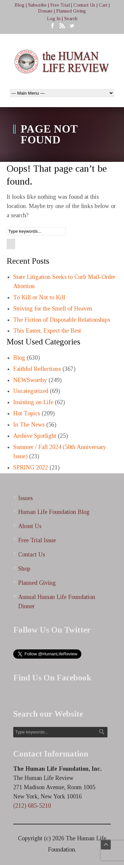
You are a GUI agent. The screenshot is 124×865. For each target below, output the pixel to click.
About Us (29, 526)
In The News (29, 424)
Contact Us (84, 5)
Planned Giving (71, 11)
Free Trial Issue (37, 540)
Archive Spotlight (34, 435)
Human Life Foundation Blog (54, 512)
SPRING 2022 (30, 467)
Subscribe (37, 5)
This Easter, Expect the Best (47, 330)
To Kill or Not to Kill (39, 297)
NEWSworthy (30, 380)
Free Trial (60, 5)
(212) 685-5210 (32, 805)
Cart (103, 5)
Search (70, 18)
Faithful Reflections (37, 369)
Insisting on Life (33, 402)
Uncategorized (30, 391)
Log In (54, 18)
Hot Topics (26, 413)
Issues (25, 498)
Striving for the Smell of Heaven (52, 308)
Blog (19, 5)
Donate (45, 11)
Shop (24, 568)
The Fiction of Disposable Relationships (61, 319)
